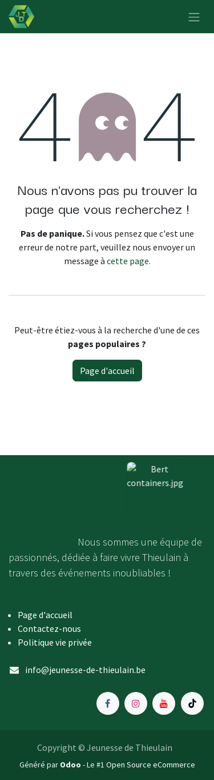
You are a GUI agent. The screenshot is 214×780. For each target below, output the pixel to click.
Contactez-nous (49, 628)
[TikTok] (192, 703)
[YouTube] (163, 703)
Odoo (71, 764)
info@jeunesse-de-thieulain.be (85, 669)
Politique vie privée (55, 642)
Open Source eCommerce (150, 764)
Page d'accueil (107, 370)
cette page (128, 260)
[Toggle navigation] (194, 17)
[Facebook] (107, 703)
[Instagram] (135, 703)
